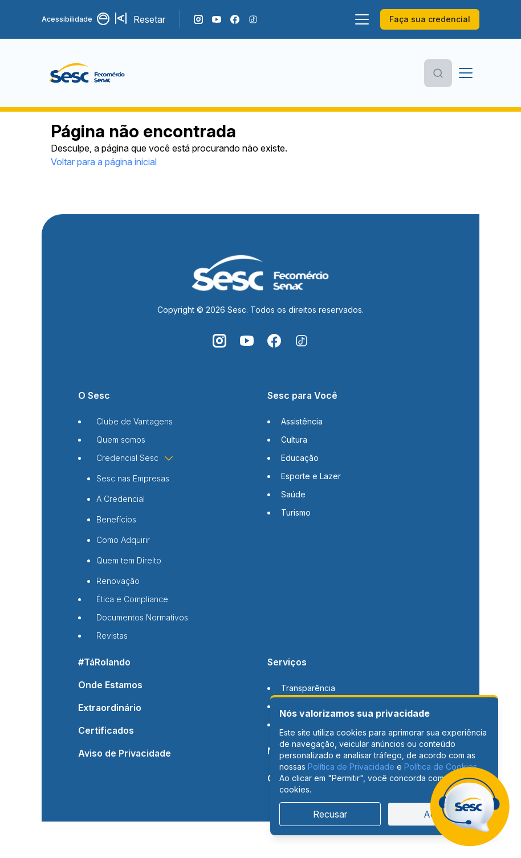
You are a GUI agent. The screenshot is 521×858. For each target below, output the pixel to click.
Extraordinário (109, 707)
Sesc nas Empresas (132, 478)
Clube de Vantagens (134, 421)
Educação (300, 458)
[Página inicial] (105, 73)
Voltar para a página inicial (104, 161)
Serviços (287, 662)
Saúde (293, 494)
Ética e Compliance (132, 599)
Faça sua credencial (429, 19)
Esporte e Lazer (311, 476)
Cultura (294, 439)
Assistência (302, 421)
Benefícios (116, 519)
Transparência (308, 688)
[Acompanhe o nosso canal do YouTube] (216, 19)
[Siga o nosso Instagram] (198, 19)
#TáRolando (104, 662)
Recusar (330, 814)
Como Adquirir (123, 540)
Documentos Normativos (142, 617)
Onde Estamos (110, 685)
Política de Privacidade (351, 766)
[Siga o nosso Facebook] (234, 19)
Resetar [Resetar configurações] (149, 19)
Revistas (112, 635)
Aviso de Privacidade (124, 753)
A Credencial (120, 499)
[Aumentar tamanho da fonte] (122, 19)
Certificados (106, 730)
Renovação (118, 581)
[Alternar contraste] (104, 19)
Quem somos (120, 439)
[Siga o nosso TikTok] (253, 19)
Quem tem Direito (128, 560)
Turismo (296, 512)
